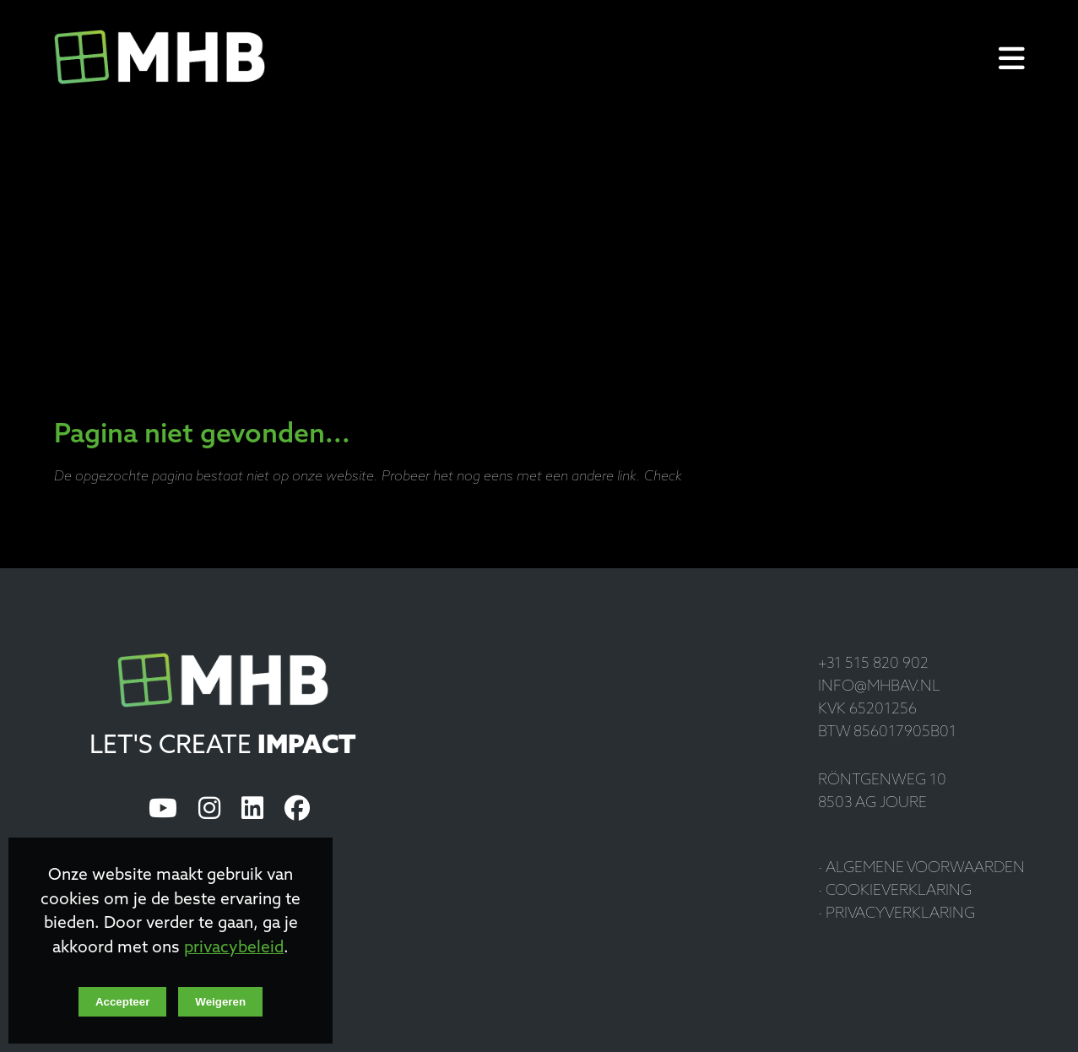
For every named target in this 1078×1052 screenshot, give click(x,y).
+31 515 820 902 (873, 664)
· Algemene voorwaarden (921, 868)
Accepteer (122, 1001)
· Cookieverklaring (895, 891)
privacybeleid (234, 949)
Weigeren (220, 1001)
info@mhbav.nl (879, 687)
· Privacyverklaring (896, 914)
